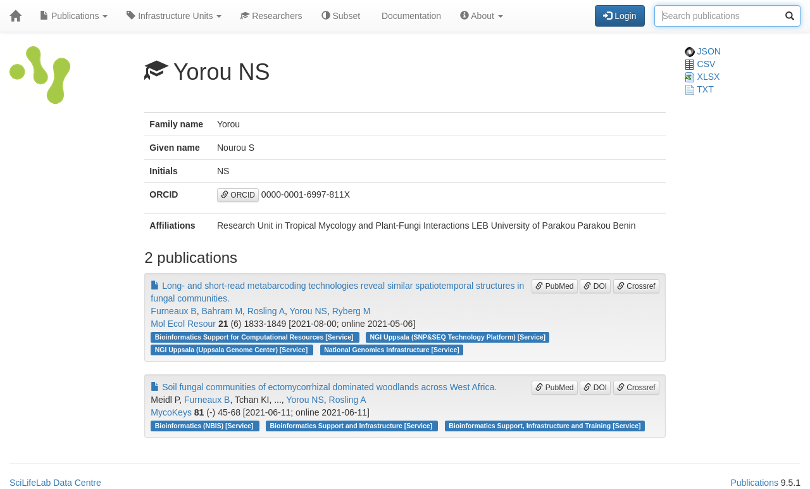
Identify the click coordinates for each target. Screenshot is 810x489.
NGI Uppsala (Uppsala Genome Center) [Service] (232, 349)
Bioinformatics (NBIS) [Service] (205, 425)
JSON (703, 51)
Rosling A (266, 311)
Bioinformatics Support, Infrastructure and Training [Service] (544, 425)
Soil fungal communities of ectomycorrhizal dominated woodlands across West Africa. (324, 387)
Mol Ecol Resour (183, 324)
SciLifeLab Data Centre (55, 483)
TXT (699, 89)
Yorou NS (308, 311)
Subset (340, 16)
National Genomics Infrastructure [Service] (391, 349)
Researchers (271, 16)
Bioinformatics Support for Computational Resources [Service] (255, 337)
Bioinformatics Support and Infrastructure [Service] (352, 425)
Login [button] (619, 16)
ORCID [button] (238, 195)
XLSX (702, 77)
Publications (74, 16)
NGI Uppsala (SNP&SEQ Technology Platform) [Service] (458, 337)
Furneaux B (173, 311)
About (481, 16)
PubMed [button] (554, 286)
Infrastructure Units (174, 16)
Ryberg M (351, 311)
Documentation (410, 16)
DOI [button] (595, 286)
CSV (700, 64)
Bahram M (221, 311)
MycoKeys (171, 412)
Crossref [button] (636, 286)
